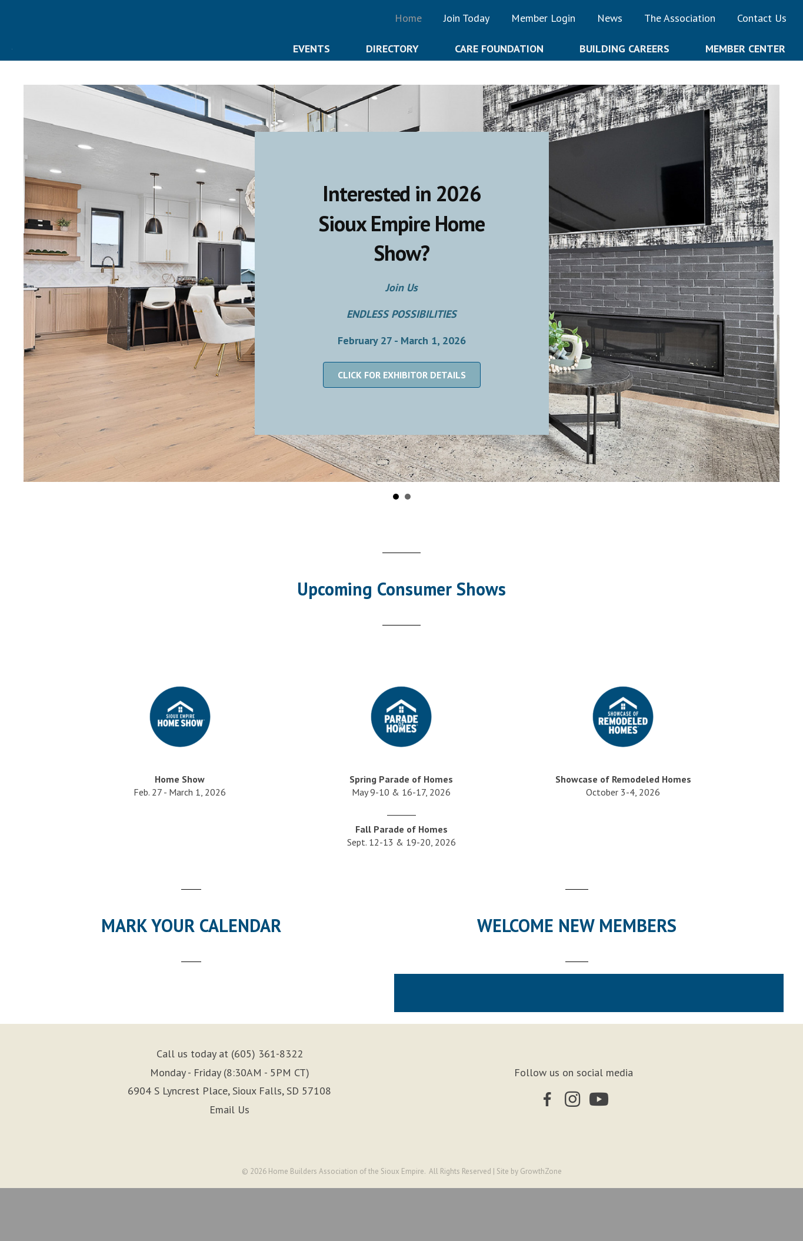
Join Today (466, 18)
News (609, 18)
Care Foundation (499, 75)
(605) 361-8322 (267, 1106)
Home (408, 18)
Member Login (543, 18)
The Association (679, 18)
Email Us (229, 1162)
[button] (402, 428)
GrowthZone (541, 1224)
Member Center (745, 75)
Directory (392, 75)
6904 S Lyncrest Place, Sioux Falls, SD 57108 (229, 1143)
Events (311, 75)
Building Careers (624, 75)
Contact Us (762, 18)
